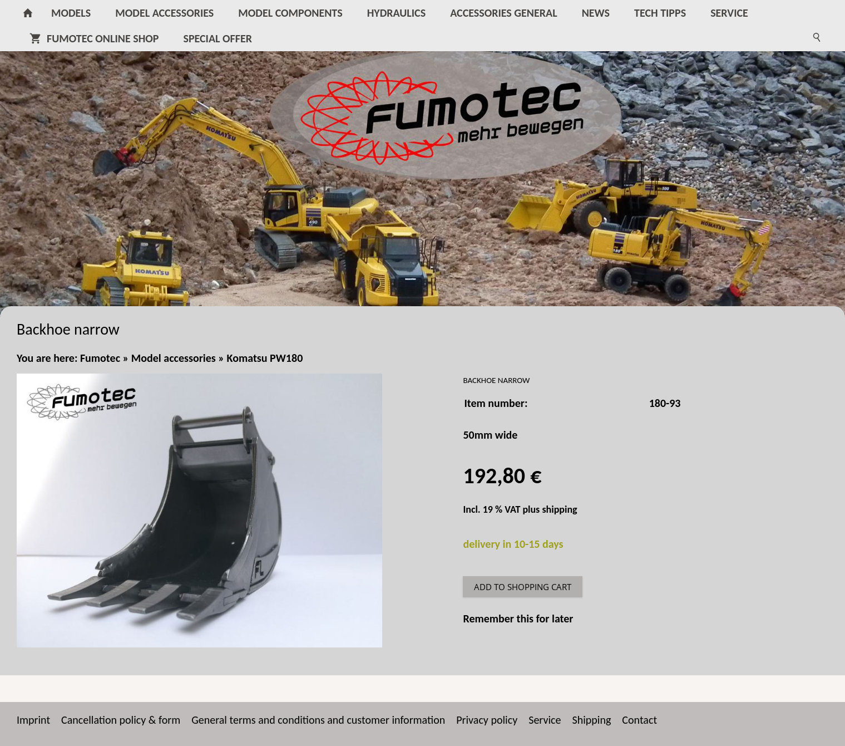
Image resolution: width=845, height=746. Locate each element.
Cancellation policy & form (120, 720)
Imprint (33, 720)
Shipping (591, 720)
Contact (639, 720)
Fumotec (100, 358)
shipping (559, 509)
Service (544, 720)
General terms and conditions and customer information (318, 720)
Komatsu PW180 (265, 358)
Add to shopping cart (522, 586)
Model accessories (173, 358)
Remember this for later (518, 618)
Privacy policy (486, 720)
